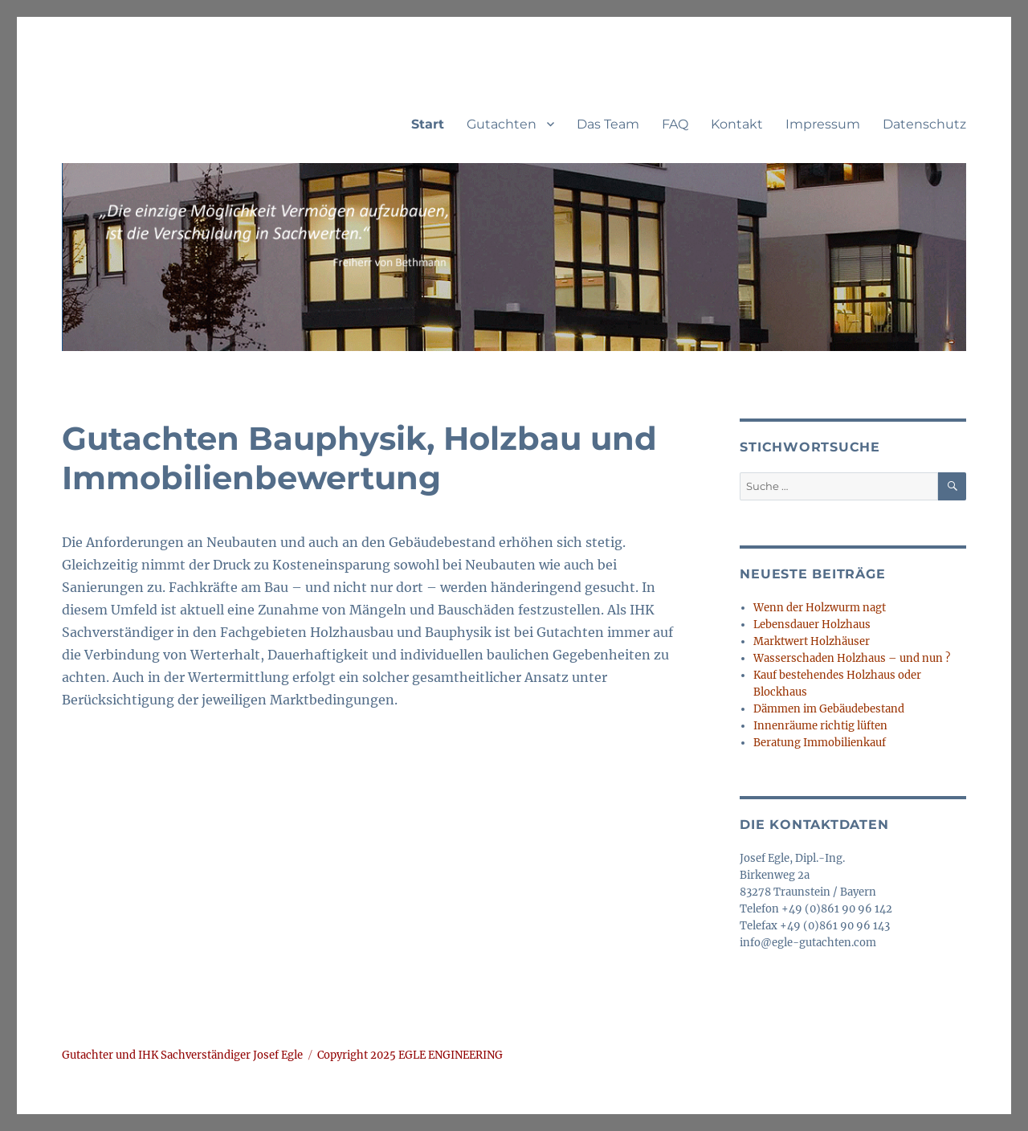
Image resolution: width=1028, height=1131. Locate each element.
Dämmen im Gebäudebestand (828, 709)
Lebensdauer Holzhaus (812, 624)
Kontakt (737, 124)
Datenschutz (924, 124)
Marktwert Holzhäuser (811, 641)
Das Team (608, 124)
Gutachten (501, 124)
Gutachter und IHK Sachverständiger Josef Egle (182, 1055)
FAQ (675, 124)
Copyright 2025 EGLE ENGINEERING (410, 1055)
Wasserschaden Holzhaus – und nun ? (851, 658)
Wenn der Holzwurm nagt (819, 607)
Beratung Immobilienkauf (819, 742)
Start (427, 124)
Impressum (822, 124)
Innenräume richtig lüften (820, 726)
